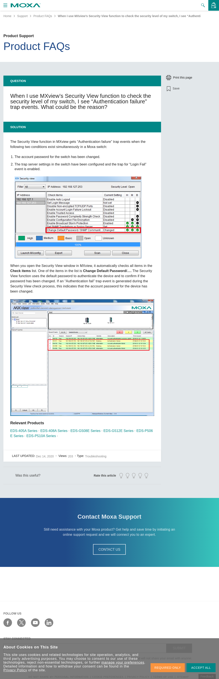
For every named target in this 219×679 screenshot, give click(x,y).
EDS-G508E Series (86, 431)
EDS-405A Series (23, 431)
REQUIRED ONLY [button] (167, 667)
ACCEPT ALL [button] (201, 667)
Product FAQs (42, 16)
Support (22, 16)
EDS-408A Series (54, 431)
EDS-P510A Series (41, 436)
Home (7, 16)
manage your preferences (122, 662)
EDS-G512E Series (118, 431)
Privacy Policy (15, 670)
